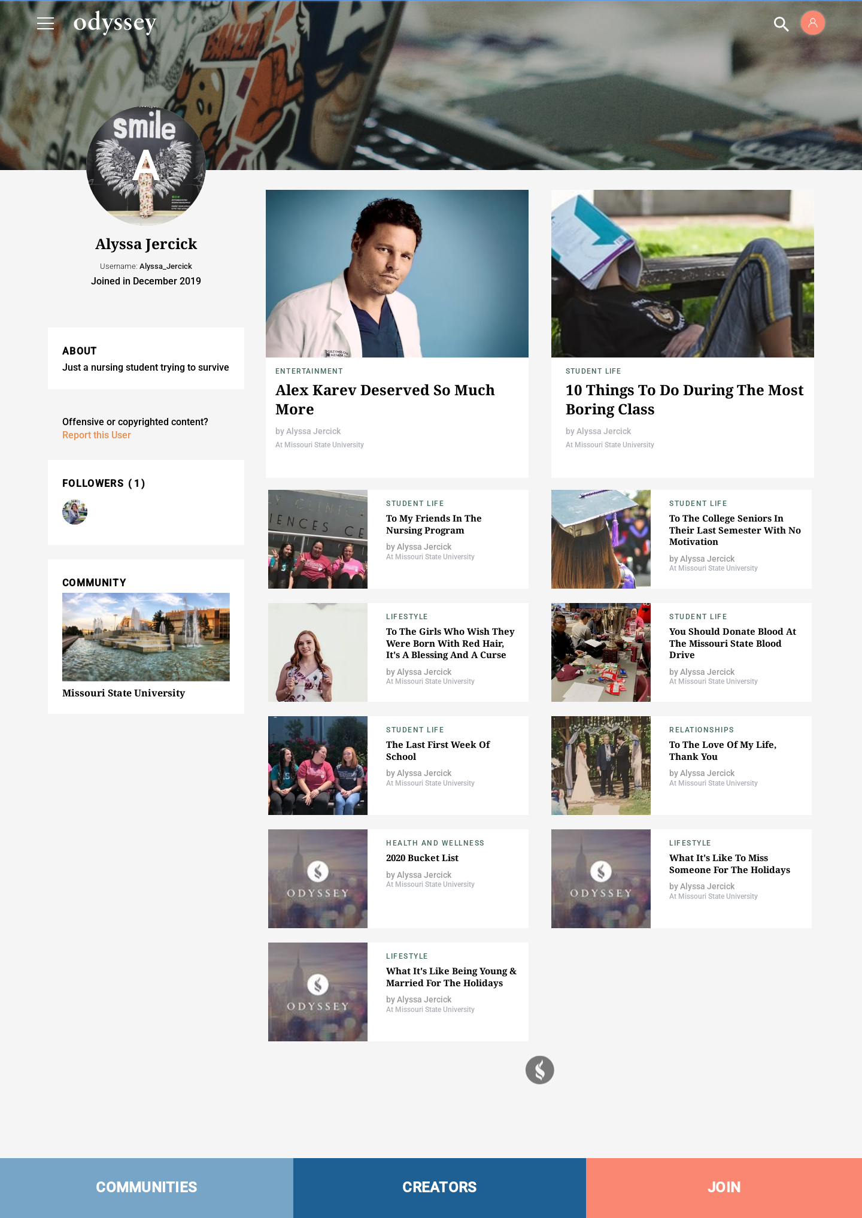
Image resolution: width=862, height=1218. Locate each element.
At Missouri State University (319, 445)
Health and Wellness (435, 843)
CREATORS (439, 1187)
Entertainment (309, 371)
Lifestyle (407, 617)
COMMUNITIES (146, 1187)
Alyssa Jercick (313, 431)
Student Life (593, 371)
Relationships (701, 730)
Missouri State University (123, 692)
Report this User (96, 435)
